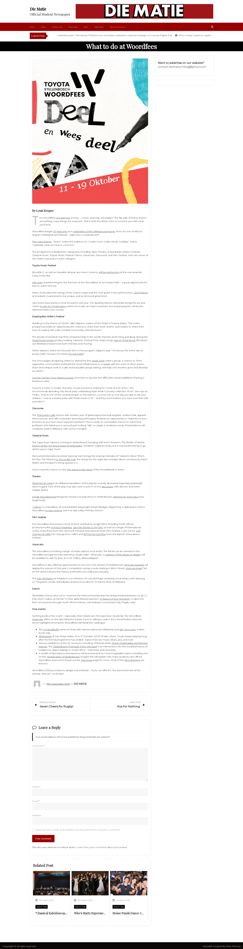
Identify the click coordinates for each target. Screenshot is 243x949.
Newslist (208, 944)
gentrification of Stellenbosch (63, 656)
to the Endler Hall (66, 459)
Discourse (86, 660)
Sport (86, 27)
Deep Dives (98, 27)
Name (36, 785)
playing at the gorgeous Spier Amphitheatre (57, 445)
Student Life (57, 27)
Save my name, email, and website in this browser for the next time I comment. (78, 828)
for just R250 (76, 353)
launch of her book (124, 340)
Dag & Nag (72, 27)
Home (32, 27)
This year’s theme (42, 241)
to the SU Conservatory (53, 306)
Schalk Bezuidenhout (44, 496)
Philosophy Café (46, 415)
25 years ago (60, 231)
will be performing (109, 272)
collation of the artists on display (123, 554)
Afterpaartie (45, 636)
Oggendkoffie (51, 629)
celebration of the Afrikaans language (94, 231)
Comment (38, 744)
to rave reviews (53, 510)
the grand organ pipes (79, 469)
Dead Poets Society (43, 340)
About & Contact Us (118, 27)
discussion (107, 486)
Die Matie (38, 9)
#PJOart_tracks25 (134, 564)
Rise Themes (233, 944)
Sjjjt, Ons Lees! (127, 629)
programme (63, 217)
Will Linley (37, 282)
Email (35, 799)
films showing (132, 660)
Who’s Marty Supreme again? (203, 35)
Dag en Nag (41, 905)
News (43, 27)
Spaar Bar (37, 619)
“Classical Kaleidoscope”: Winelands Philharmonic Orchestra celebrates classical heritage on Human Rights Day (117, 35)
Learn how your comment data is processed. (101, 845)
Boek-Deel (98, 360)
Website (36, 814)
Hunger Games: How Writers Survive (52, 377)
